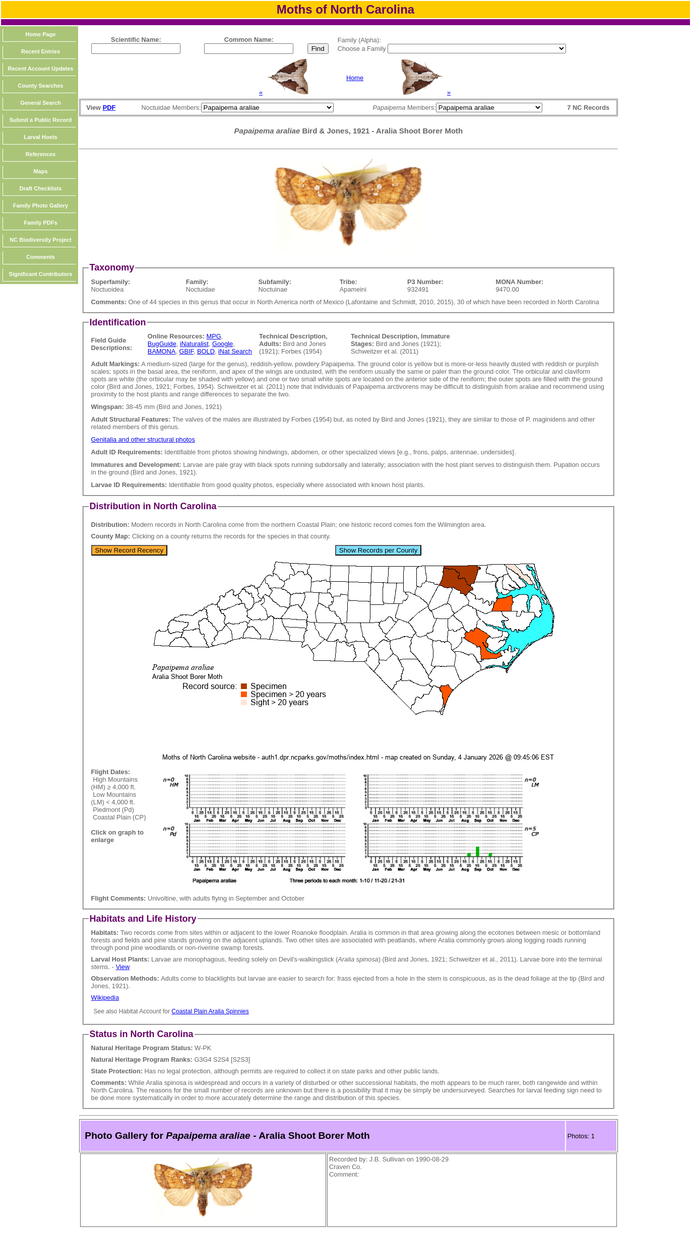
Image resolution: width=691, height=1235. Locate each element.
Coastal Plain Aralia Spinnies (209, 1011)
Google (222, 344)
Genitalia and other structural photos (143, 439)
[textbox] (135, 48)
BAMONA (161, 351)
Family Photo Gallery (40, 205)
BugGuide (162, 344)
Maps (40, 171)
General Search (40, 103)
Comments (40, 257)
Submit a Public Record (41, 120)
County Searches (41, 86)
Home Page (41, 34)
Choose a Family (363, 48)
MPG (214, 336)
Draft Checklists (41, 188)
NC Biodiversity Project (40, 240)
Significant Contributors (41, 274)
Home (354, 78)
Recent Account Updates (41, 68)
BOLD (206, 351)
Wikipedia (105, 997)
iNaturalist (194, 344)
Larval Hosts (40, 137)
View (123, 967)
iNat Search (235, 351)
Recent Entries (40, 51)
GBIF (186, 351)
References (40, 154)
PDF (109, 107)
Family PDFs (40, 223)
